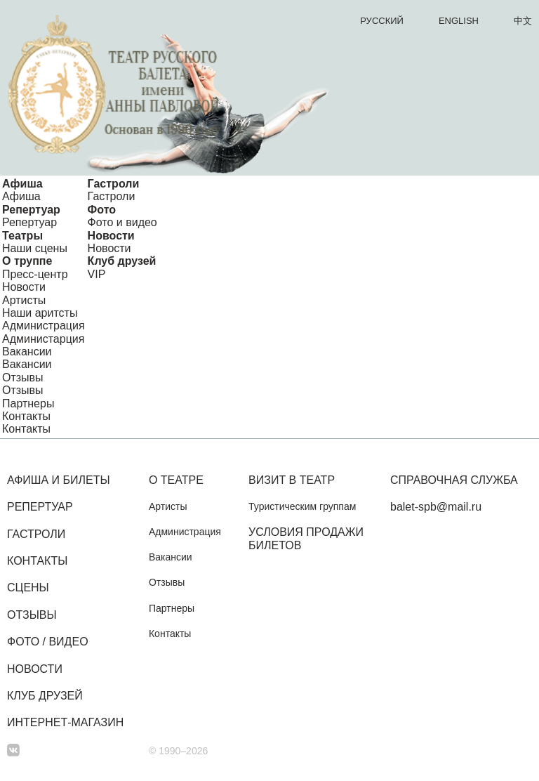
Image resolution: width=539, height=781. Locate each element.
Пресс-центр (35, 274)
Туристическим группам (302, 506)
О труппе (27, 261)
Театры (22, 236)
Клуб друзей (122, 261)
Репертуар (31, 210)
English (459, 20)
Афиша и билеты (58, 480)
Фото (102, 210)
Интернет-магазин (65, 722)
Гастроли (114, 184)
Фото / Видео (47, 642)
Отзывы (23, 377)
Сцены (28, 587)
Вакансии (27, 351)
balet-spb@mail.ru (435, 507)
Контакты (26, 416)
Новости (111, 236)
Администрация (43, 326)
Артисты (24, 300)
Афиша (22, 184)
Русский (382, 20)
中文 (523, 20)
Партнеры (28, 403)
